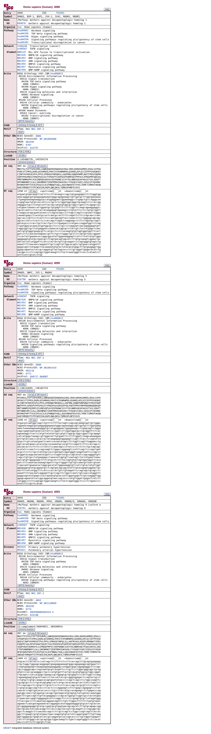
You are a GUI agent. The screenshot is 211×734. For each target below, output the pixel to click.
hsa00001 (56, 74)
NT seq (33, 192)
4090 (38, 365)
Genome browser (26, 162)
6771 (28, 374)
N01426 (21, 55)
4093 (38, 601)
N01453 (21, 58)
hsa (19, 27)
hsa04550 (22, 39)
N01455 (21, 64)
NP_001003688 (48, 139)
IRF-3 (40, 129)
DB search (41, 166)
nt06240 (22, 46)
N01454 (21, 61)
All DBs (21, 156)
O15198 (34, 616)
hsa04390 (22, 36)
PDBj (27, 152)
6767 (28, 145)
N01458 (21, 70)
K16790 (21, 280)
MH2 (28, 129)
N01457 (21, 67)
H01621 (21, 551)
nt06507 (22, 49)
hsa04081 (22, 30)
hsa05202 (22, 42)
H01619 (21, 548)
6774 (28, 610)
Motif (20, 132)
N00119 (21, 52)
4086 (38, 136)
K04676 (21, 23)
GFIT (40, 125)
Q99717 (34, 377)
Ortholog (22, 125)
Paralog (32, 125)
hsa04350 (22, 33)
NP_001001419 (48, 368)
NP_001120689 (48, 604)
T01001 (60, 13)
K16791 (21, 509)
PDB (20, 152)
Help (107, 9)
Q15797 (34, 148)
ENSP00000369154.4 (42, 613)
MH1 (33, 129)
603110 (30, 371)
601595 (30, 142)
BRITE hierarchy (25, 121)
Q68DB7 (44, 377)
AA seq (31, 166)
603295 (30, 607)
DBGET (7, 729)
